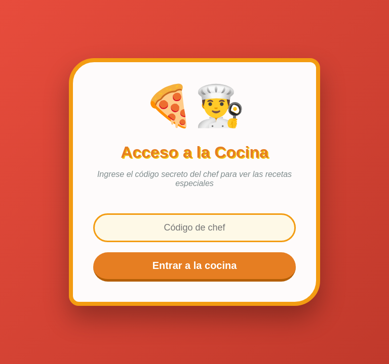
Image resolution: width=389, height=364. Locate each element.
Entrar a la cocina (194, 265)
